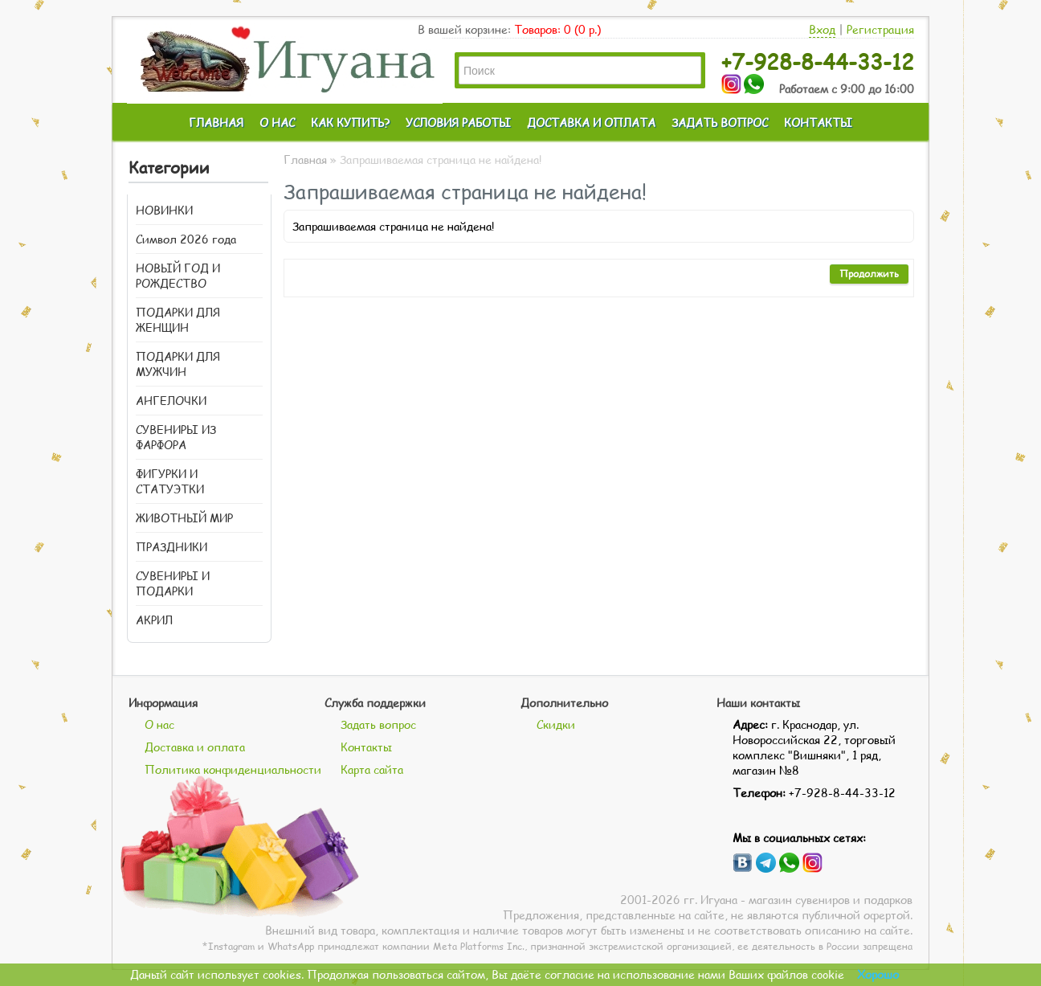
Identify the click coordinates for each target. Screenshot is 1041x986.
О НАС (277, 122)
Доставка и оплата (195, 747)
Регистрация (880, 29)
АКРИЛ (154, 620)
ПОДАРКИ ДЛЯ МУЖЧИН (178, 364)
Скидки (556, 724)
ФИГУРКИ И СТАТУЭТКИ (170, 481)
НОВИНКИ (164, 210)
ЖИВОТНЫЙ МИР (184, 518)
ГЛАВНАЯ (216, 122)
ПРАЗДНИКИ (171, 546)
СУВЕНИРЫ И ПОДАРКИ (173, 583)
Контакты (366, 747)
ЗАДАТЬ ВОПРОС (720, 122)
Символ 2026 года (186, 239)
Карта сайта (372, 769)
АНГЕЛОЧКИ (171, 400)
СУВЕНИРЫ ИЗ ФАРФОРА (176, 437)
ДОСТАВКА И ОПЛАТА (591, 122)
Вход (822, 29)
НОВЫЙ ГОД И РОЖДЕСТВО (178, 275)
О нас (159, 724)
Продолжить (869, 273)
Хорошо (878, 974)
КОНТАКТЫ (818, 122)
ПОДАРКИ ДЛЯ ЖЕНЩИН (178, 320)
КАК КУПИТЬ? (350, 122)
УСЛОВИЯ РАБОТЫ (458, 122)
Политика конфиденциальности (233, 769)
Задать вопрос (378, 724)
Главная (305, 159)
